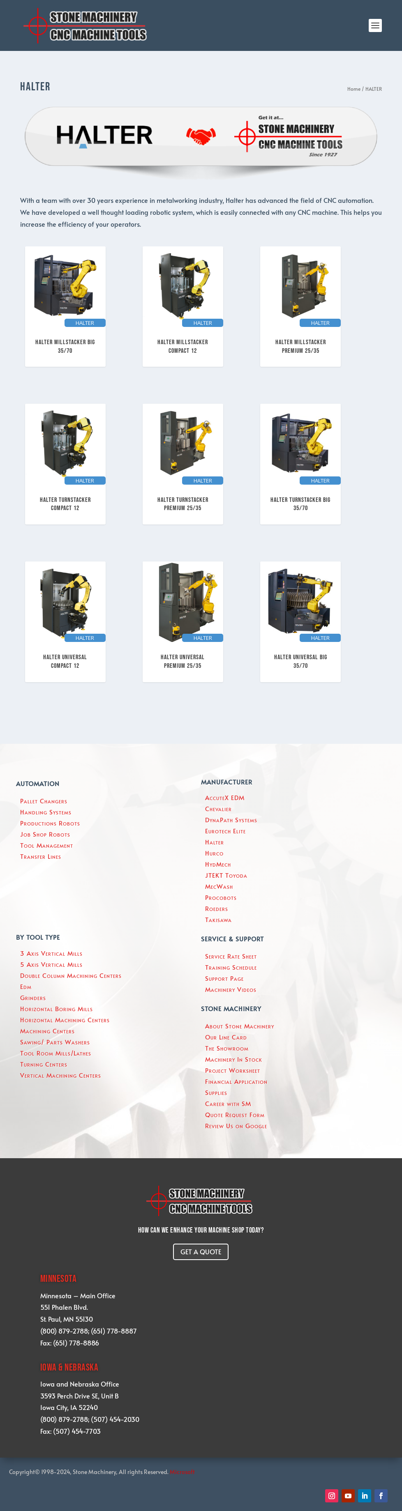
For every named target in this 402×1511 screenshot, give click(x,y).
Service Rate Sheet (231, 956)
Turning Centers (43, 1064)
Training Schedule (231, 967)
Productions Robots (50, 823)
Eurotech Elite (225, 830)
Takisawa (218, 919)
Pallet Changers (43, 800)
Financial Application (236, 1081)
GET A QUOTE (200, 1251)
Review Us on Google (236, 1125)
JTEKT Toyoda (226, 875)
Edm (26, 986)
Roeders (216, 908)
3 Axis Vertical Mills (51, 953)
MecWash (219, 886)
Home (353, 88)
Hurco (214, 853)
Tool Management (46, 845)
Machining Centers (47, 1030)
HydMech (218, 864)
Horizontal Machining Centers (65, 1019)
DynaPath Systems (231, 819)
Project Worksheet (232, 1070)
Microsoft (182, 1472)
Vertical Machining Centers (60, 1075)
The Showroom (227, 1048)
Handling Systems (46, 811)
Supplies (216, 1092)
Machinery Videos (230, 989)
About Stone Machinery (239, 1025)
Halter (214, 841)
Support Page (224, 978)
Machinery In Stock (233, 1059)
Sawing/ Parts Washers (55, 1041)
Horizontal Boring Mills (56, 1008)
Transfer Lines (40, 856)
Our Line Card (226, 1037)
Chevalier (218, 808)
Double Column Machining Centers (71, 975)
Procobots (221, 897)
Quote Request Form (235, 1114)
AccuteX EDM (225, 797)
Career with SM (228, 1103)
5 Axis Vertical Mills (51, 964)
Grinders (33, 997)
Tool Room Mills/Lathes (55, 1053)
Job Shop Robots (45, 834)
